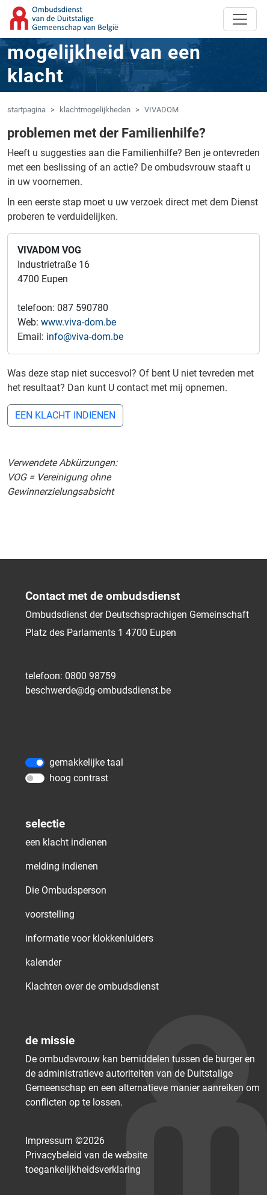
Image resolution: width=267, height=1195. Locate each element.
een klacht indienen (66, 842)
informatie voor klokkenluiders (89, 938)
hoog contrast (78, 778)
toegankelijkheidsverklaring (83, 1169)
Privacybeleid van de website (86, 1155)
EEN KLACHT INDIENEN (65, 415)
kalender (43, 962)
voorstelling (50, 914)
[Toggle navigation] (240, 19)
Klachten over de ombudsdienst (92, 986)
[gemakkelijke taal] (34, 762)
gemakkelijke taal (86, 762)
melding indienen (61, 866)
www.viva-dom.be (78, 322)
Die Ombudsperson (65, 890)
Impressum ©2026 (65, 1140)
